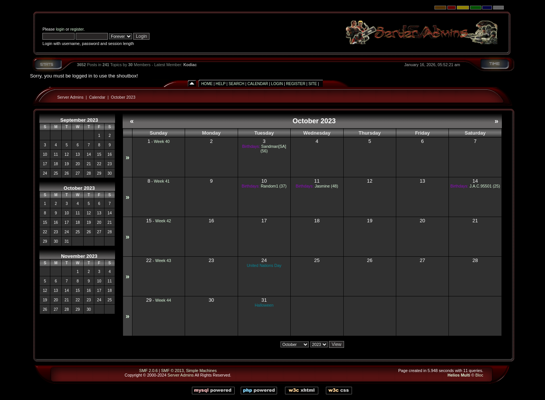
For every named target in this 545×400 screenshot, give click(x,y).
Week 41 (162, 181)
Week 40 (162, 141)
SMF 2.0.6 (148, 370)
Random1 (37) (274, 186)
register (77, 29)
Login (277, 84)
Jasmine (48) (326, 186)
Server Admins (70, 97)
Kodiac (190, 64)
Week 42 (163, 221)
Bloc (479, 375)
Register (295, 84)
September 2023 (79, 120)
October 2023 (123, 97)
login (60, 29)
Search (236, 84)
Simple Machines (201, 370)
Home (207, 84)
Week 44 (163, 300)
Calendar (258, 84)
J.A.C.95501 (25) (484, 186)
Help (221, 84)
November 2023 (79, 256)
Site (312, 84)
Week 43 (163, 260)
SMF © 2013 (172, 370)
